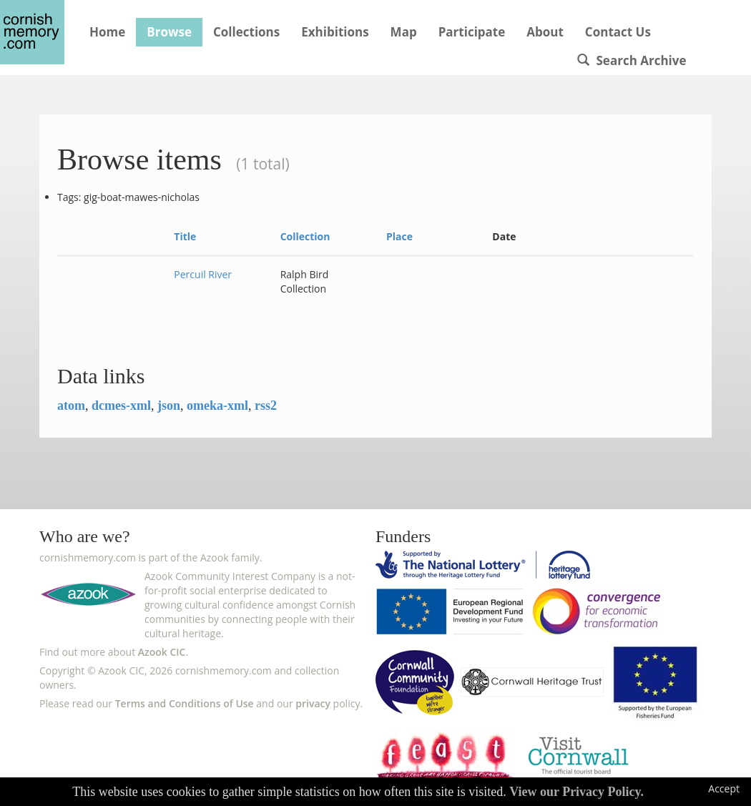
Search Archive (631, 60)
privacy (312, 703)
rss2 (266, 405)
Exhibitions (334, 32)
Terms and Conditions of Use (184, 703)
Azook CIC (162, 652)
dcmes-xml (121, 405)
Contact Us (618, 32)
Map (404, 32)
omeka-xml (217, 405)
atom (71, 405)
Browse (169, 32)
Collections (246, 32)
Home (107, 32)
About (545, 32)
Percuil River (203, 274)
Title (185, 236)
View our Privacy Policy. (576, 792)
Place (399, 236)
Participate (472, 32)
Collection (305, 236)
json (168, 405)
